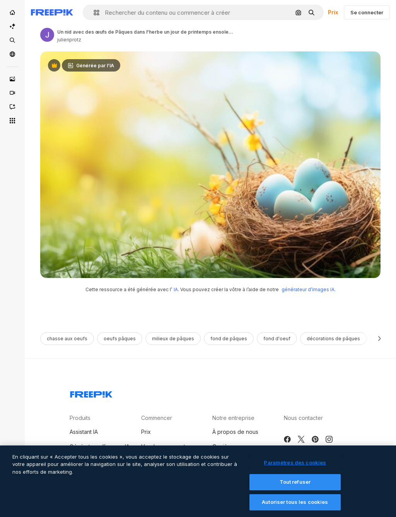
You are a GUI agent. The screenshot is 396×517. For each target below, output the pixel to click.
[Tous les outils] (12, 120)
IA (176, 289)
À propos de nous (235, 431)
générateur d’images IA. (309, 289)
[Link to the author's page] (47, 35)
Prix (333, 12)
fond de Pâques (228, 338)
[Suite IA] (12, 26)
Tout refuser (295, 488)
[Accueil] (12, 12)
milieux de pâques (173, 338)
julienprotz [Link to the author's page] (69, 40)
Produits (80, 418)
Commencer (156, 418)
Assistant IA (84, 431)
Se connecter (366, 12)
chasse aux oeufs (67, 338)
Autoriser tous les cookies (295, 507)
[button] (93, 12)
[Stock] (12, 40)
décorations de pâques (333, 338)
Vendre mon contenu (168, 446)
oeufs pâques (120, 338)
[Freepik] (52, 12)
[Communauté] (12, 54)
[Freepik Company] (91, 393)
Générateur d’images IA (100, 446)
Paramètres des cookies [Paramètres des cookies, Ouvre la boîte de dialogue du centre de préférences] (295, 468)
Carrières (224, 446)
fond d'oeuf (276, 338)
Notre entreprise (233, 418)
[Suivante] (379, 338)
